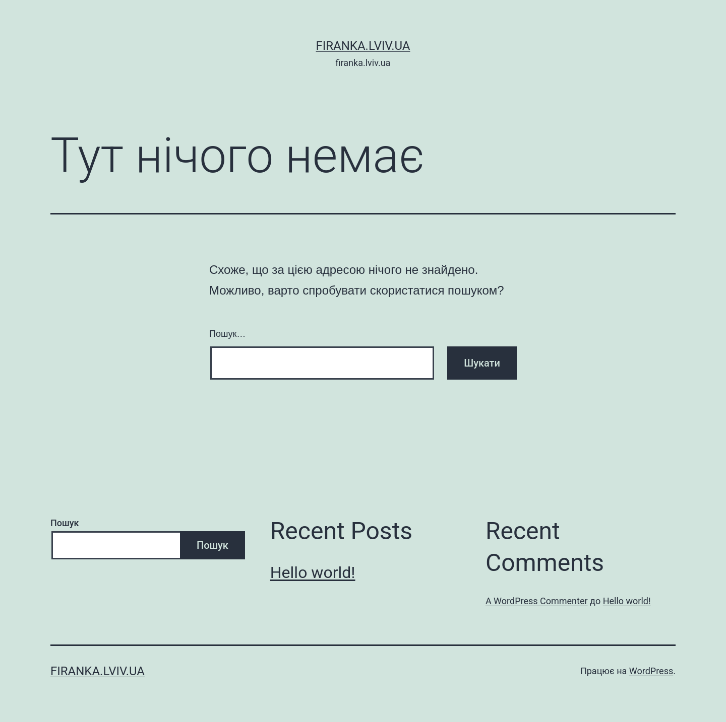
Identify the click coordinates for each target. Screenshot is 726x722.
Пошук (64, 523)
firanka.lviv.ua (363, 46)
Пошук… (227, 334)
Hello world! (312, 572)
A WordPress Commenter (537, 601)
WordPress (651, 671)
